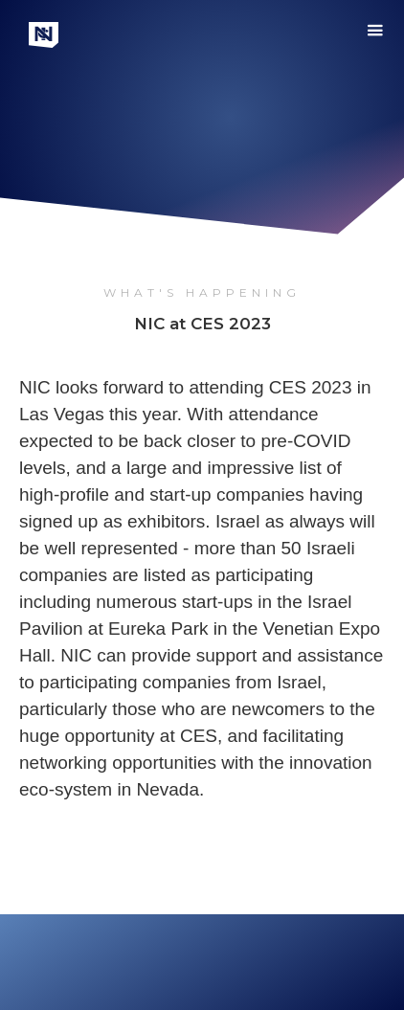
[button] (375, 35)
